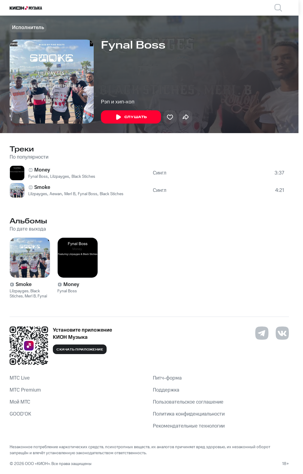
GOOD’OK (20, 414)
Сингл (159, 173)
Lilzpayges (59, 177)
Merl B (69, 194)
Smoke (42, 187)
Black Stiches (83, 177)
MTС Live (20, 378)
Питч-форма (167, 378)
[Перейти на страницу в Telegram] (261, 333)
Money (42, 170)
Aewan (56, 194)
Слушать (131, 117)
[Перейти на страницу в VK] (282, 333)
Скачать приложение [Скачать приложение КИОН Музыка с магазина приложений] (79, 349)
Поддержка (166, 390)
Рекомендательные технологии (189, 426)
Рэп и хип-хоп (118, 102)
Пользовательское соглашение (188, 402)
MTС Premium (25, 390)
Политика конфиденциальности (189, 414)
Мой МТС (20, 402)
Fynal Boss (38, 177)
